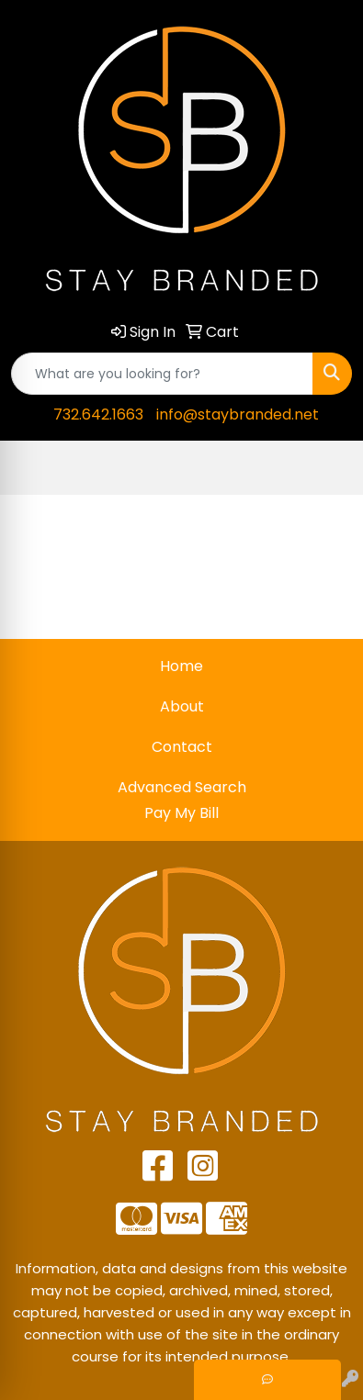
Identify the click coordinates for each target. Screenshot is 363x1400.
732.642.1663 (98, 414)
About (182, 706)
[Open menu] (326, 468)
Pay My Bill (181, 812)
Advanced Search (182, 787)
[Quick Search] (162, 374)
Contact (182, 746)
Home (181, 666)
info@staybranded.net (237, 414)
